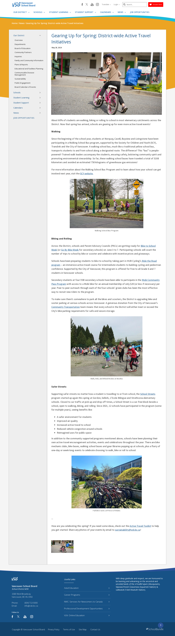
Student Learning (60, 12)
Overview (19, 40)
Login (117, 4)
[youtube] (92, 5)
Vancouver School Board (34, 629)
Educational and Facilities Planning (29, 68)
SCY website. (86, 173)
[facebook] (82, 4)
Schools (39, 12)
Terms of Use (69, 629)
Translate (106, 4)
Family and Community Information (29, 60)
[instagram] (97, 5)
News (122, 12)
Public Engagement (22, 83)
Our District (21, 12)
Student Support (85, 12)
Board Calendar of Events (25, 87)
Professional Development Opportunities (86, 608)
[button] (40, 35)
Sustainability (20, 79)
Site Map (83, 629)
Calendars (107, 12)
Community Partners (23, 52)
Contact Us (95, 629)
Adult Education (86, 588)
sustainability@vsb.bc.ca (127, 529)
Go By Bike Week (70, 249)
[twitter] (86, 5)
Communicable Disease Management (24, 73)
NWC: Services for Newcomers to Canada (86, 601)
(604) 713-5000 (31, 602)
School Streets (147, 393)
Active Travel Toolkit (140, 526)
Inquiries (18, 56)
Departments (20, 44)
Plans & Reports (21, 64)
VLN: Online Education (86, 615)
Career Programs (86, 594)
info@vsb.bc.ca (31, 605)
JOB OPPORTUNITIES (139, 12)
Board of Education (22, 48)
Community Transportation (65, 306)
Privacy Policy (53, 629)
